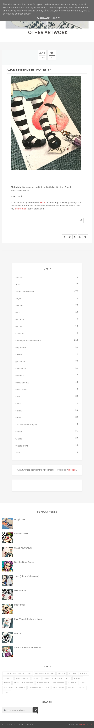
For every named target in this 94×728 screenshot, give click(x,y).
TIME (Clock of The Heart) (26, 576)
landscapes (21, 368)
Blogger (72, 470)
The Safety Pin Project (26, 424)
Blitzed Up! (19, 605)
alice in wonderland (25, 291)
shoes (18, 404)
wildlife (19, 439)
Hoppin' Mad (20, 519)
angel (18, 298)
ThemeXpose (85, 724)
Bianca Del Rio (21, 533)
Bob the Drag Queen (24, 562)
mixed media (22, 389)
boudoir (19, 326)
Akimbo (17, 633)
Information (21, 208)
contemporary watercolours (28, 340)
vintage (19, 432)
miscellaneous (22, 383)
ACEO (19, 284)
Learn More (43, 18)
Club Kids (20, 333)
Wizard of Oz (22, 446)
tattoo (18, 417)
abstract (19, 277)
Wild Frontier (20, 590)
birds (18, 312)
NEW (18, 396)
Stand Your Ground (23, 548)
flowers (19, 354)
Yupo (18, 452)
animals (19, 305)
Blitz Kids (20, 319)
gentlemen (21, 361)
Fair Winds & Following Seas (28, 619)
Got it (56, 18)
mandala (20, 375)
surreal (19, 411)
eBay (42, 202)
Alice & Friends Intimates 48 (27, 647)
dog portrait (21, 347)
